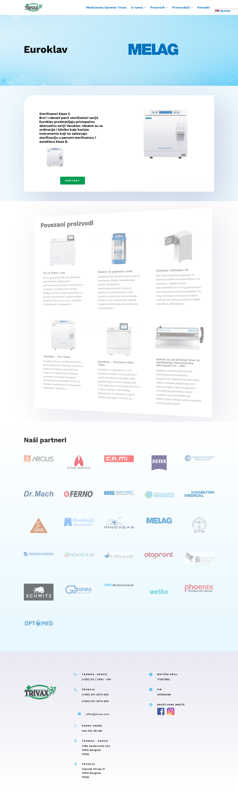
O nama (137, 7)
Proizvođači (181, 7)
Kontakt (204, 7)
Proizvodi (157, 7)
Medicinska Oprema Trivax (106, 7)
